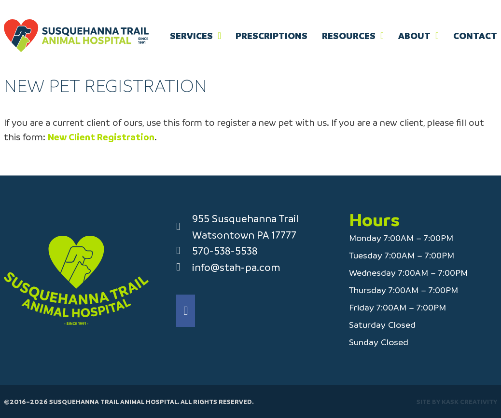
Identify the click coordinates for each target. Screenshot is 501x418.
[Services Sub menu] (219, 35)
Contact (475, 35)
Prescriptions (271, 35)
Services (191, 35)
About (414, 35)
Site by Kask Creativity (457, 401)
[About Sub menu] (437, 35)
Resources (349, 35)
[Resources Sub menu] (382, 35)
